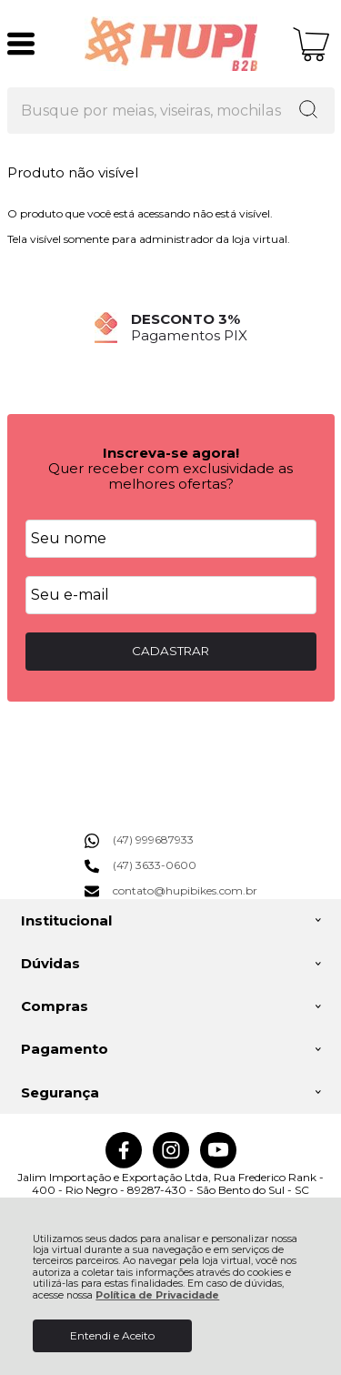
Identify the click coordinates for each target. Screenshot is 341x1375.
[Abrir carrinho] (311, 44)
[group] (171, 327)
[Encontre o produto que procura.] (308, 111)
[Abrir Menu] (21, 44)
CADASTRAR (170, 650)
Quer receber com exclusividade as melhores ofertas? (170, 476)
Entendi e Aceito (112, 1335)
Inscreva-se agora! (171, 452)
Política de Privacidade (157, 1295)
